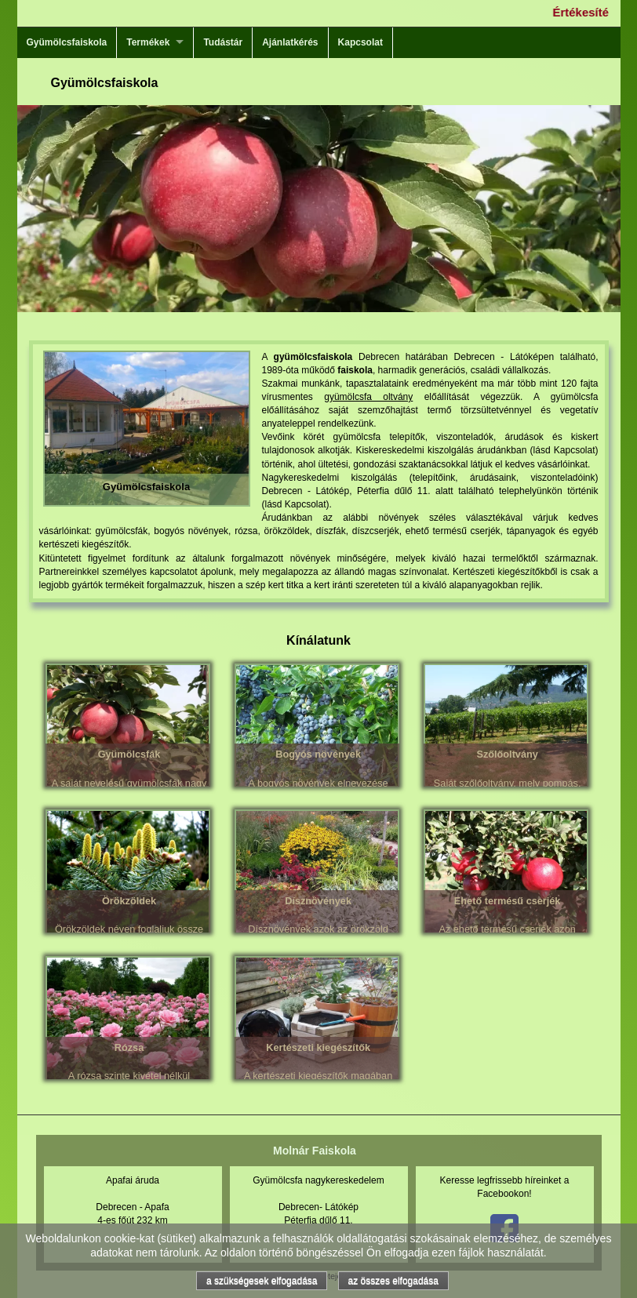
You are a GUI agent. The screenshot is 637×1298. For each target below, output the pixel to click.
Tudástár (222, 42)
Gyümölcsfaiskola (67, 42)
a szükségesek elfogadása (261, 1280)
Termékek (147, 42)
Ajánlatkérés (290, 42)
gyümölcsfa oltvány (368, 396)
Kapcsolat (360, 42)
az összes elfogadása (393, 1280)
